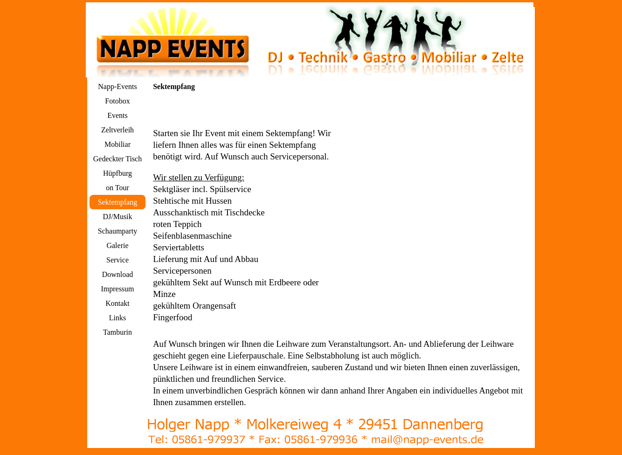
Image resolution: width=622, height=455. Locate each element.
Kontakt (117, 303)
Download (117, 274)
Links (117, 318)
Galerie (117, 245)
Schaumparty (117, 231)
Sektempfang (117, 202)
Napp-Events (117, 86)
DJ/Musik (117, 217)
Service (117, 260)
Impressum (117, 289)
